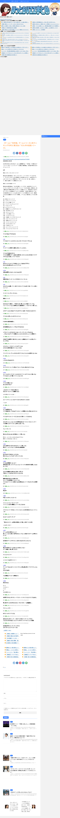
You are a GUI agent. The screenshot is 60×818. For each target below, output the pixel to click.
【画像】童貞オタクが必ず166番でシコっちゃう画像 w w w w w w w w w (15, 29)
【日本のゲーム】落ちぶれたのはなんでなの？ (23, 790)
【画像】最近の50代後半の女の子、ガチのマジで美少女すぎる (19, 635)
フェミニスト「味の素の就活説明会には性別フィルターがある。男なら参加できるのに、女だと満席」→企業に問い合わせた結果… (26, 51)
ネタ (5, 664)
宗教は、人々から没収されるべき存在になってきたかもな (12, 49)
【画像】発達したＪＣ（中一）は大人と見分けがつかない (12, 24)
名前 (4, 690)
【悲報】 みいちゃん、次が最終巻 (38, 29)
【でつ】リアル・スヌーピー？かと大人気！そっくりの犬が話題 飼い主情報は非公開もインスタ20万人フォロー (24, 769)
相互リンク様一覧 (15, 1)
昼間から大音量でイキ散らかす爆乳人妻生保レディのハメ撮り (13, 25)
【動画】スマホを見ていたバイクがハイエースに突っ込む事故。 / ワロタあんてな (15, 40)
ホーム (5, 1)
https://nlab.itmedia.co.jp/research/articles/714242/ (16, 159)
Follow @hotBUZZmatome (6, 19)
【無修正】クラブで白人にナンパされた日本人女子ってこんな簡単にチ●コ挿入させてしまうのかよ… (20, 53)
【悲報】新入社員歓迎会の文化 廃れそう (9, 54)
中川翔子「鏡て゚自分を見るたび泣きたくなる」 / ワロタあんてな (13, 39)
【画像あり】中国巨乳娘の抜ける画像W (9, 27)
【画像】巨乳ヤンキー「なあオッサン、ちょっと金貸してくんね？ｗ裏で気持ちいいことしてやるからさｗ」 (24, 756)
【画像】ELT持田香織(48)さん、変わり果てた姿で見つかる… (44, 22)
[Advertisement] (20, 746)
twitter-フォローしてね (25, 1)
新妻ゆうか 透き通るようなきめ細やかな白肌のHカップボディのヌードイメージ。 (17, 47)
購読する (45, 136)
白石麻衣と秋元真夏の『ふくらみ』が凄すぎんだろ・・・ (18, 641)
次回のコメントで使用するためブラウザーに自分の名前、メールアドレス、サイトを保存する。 (20, 706)
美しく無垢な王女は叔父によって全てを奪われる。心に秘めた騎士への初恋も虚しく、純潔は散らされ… (21, 22)
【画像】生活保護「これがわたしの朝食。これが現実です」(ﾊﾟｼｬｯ (45, 27)
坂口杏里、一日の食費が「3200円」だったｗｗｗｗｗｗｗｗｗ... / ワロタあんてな (15, 35)
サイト (5, 700)
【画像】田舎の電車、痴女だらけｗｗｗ (14, 639)
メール (5, 695)
